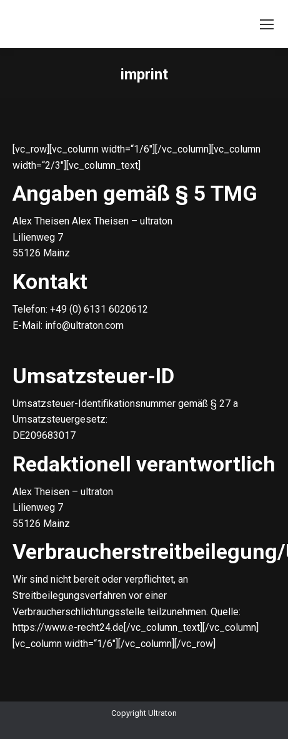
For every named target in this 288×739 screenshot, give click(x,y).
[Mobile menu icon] (267, 24)
